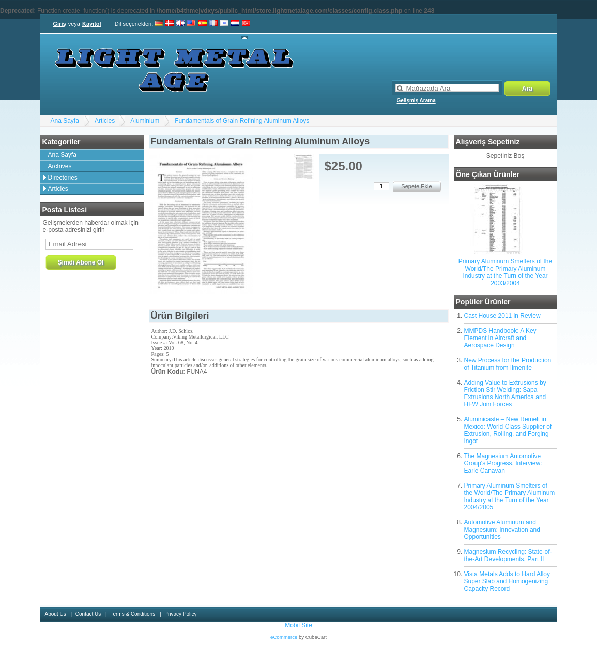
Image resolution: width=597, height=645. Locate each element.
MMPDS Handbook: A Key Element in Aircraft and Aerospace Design (500, 338)
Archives (60, 166)
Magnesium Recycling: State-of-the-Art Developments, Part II (508, 555)
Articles (105, 120)
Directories (63, 177)
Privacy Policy (180, 614)
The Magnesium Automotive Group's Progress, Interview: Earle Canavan (503, 463)
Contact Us (88, 614)
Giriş (59, 24)
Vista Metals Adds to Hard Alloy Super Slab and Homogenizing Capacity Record (507, 581)
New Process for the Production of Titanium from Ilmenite (508, 364)
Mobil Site (298, 625)
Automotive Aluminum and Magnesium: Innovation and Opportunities (502, 529)
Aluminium (144, 120)
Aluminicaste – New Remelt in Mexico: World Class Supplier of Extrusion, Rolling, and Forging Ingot (508, 430)
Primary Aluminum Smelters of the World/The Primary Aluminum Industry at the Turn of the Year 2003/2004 (505, 272)
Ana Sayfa (65, 120)
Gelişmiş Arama (416, 101)
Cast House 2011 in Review (502, 315)
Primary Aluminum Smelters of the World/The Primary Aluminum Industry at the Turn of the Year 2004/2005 (509, 496)
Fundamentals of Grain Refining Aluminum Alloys (242, 120)
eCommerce (283, 637)
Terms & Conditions (132, 614)
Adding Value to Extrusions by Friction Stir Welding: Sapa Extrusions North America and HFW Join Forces (505, 393)
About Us (55, 614)
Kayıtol (91, 24)
